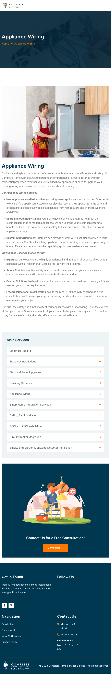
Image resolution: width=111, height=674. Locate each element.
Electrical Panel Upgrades (25, 372)
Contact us (55, 547)
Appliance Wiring (20, 393)
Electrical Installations (23, 361)
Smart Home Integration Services (30, 404)
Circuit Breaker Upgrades (25, 436)
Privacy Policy (9, 641)
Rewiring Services (21, 383)
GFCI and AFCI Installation (26, 426)
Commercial (8, 630)
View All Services (11, 636)
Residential (7, 624)
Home (6, 43)
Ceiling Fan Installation (23, 415)
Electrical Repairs (20, 350)
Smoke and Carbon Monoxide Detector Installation (41, 447)
